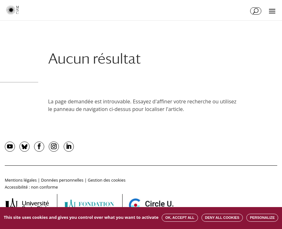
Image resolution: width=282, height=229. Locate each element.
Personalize (262, 217)
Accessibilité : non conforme (31, 187)
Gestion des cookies (106, 180)
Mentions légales (21, 180)
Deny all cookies (222, 217)
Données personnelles (62, 180)
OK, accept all (179, 217)
